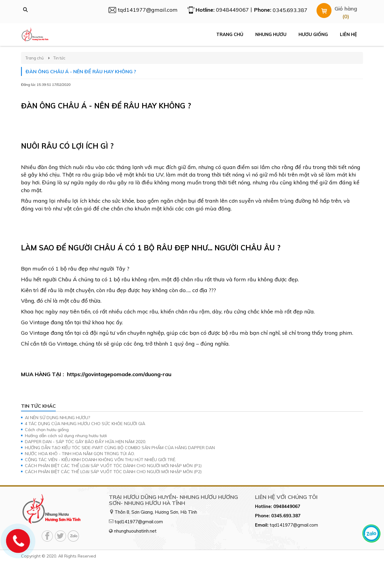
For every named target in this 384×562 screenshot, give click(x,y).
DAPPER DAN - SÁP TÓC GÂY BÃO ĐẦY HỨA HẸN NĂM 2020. (85, 441)
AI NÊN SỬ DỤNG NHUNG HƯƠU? (57, 417)
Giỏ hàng (345, 8)
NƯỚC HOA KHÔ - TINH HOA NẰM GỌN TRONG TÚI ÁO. (80, 453)
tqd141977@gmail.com (139, 521)
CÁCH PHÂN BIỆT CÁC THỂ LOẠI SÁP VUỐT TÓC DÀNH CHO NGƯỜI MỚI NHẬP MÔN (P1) (113, 465)
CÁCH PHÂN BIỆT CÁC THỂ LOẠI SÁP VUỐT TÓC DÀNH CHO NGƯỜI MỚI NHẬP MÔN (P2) (113, 471)
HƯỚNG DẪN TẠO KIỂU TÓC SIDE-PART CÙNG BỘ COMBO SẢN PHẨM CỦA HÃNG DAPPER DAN (120, 447)
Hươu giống (313, 34)
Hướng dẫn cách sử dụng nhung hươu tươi (66, 435)
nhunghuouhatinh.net (135, 531)
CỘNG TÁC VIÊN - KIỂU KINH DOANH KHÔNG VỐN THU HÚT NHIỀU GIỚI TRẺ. (100, 459)
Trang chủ (229, 34)
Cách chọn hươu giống (47, 429)
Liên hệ (348, 34)
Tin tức (59, 58)
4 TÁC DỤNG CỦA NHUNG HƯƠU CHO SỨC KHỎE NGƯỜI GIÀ (85, 423)
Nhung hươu (270, 34)
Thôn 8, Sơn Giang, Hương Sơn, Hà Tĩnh (156, 512)
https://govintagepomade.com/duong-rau (119, 374)
